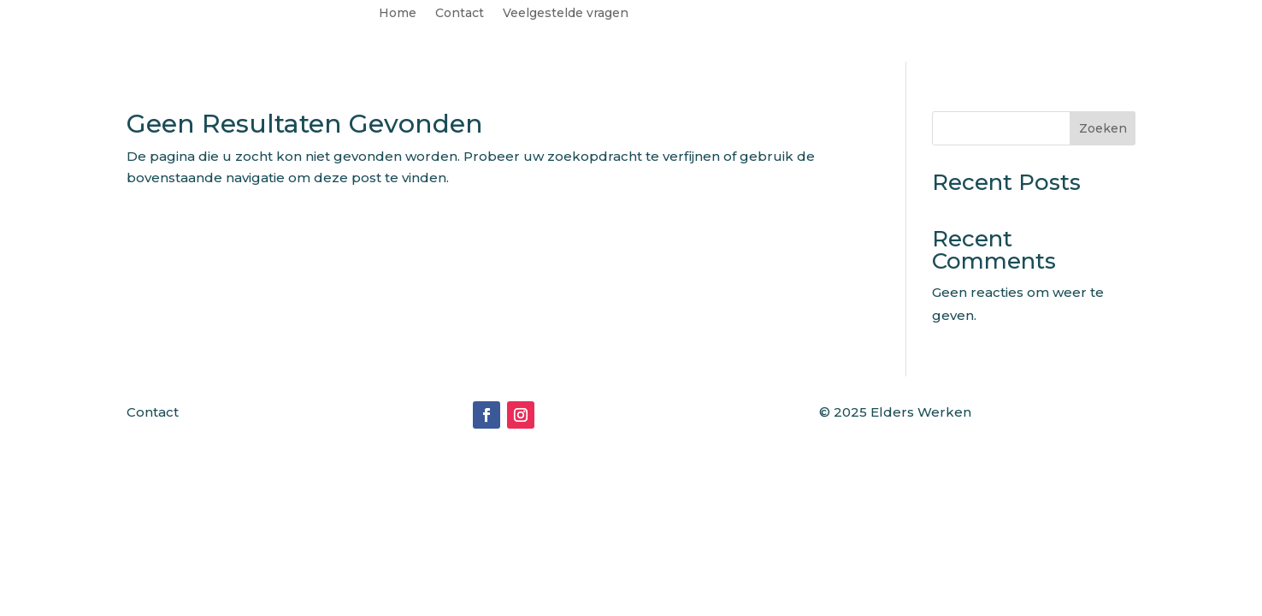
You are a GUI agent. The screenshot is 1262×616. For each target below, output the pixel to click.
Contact (459, 14)
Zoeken (1103, 128)
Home (397, 14)
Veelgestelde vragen (565, 14)
